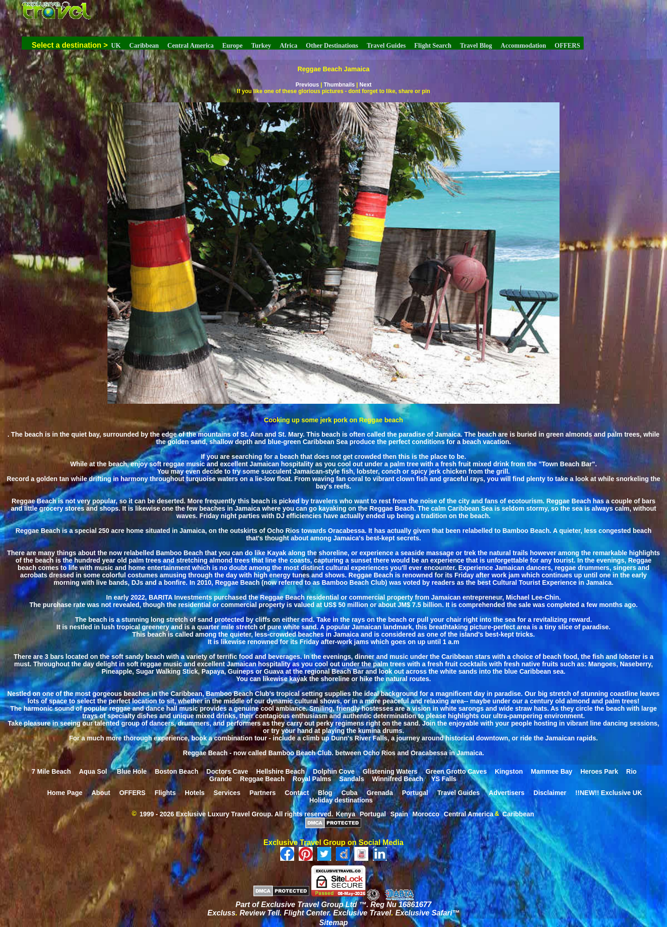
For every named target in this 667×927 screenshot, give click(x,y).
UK (116, 45)
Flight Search (432, 45)
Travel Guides (386, 45)
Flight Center (306, 913)
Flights (165, 792)
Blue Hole (132, 771)
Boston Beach (176, 771)
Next (365, 84)
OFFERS (567, 45)
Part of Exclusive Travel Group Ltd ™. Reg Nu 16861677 (334, 904)
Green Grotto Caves (456, 771)
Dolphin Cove (333, 771)
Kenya (345, 813)
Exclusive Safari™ (427, 913)
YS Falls (443, 778)
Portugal (415, 792)
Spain (399, 813)
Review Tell (259, 913)
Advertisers (506, 792)
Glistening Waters (390, 771)
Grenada (379, 792)
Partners (262, 792)
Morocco (425, 813)
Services (227, 792)
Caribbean (144, 45)
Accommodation (523, 45)
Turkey (261, 45)
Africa (288, 45)
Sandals (351, 778)
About (100, 792)
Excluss (221, 913)
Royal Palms (312, 778)
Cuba (349, 792)
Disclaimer (550, 792)
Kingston (509, 771)
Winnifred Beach (397, 778)
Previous (307, 84)
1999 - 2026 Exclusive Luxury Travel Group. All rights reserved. (236, 813)
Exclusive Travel (362, 913)
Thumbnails (339, 84)
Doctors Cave (227, 771)
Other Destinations (332, 45)
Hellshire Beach (280, 771)
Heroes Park (599, 771)
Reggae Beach (262, 778)
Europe (232, 45)
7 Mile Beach (51, 771)
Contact (297, 792)
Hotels (195, 792)
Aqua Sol (94, 771)
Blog (325, 792)
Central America (190, 45)
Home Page (64, 792)
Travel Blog (476, 45)
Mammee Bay (552, 771)
